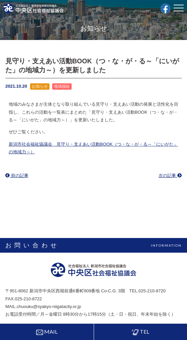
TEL (140, 331)
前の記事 (16, 175)
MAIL (47, 331)
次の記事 (170, 175)
